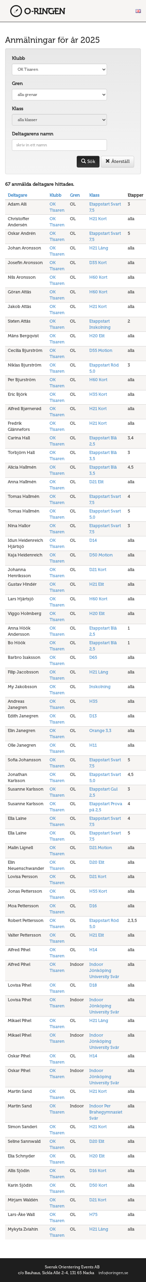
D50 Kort (98, 1185)
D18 (93, 985)
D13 (93, 715)
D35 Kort (98, 262)
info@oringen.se (113, 1272)
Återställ (117, 161)
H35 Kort (98, 394)
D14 (93, 540)
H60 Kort (98, 277)
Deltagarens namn (32, 134)
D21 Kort (97, 569)
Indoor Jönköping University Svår (104, 970)
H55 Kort (98, 891)
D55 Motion (100, 350)
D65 (93, 657)
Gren (17, 83)
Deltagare (17, 195)
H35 (93, 701)
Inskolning (100, 686)
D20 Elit (96, 862)
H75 (93, 1214)
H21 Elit (96, 584)
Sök (88, 161)
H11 (93, 745)
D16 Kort (97, 1170)
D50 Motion (101, 554)
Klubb (18, 58)
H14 (93, 949)
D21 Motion (100, 847)
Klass (17, 109)
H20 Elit (97, 335)
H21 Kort (98, 218)
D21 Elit (96, 481)
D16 (93, 905)
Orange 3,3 (100, 730)
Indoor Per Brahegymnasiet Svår (105, 1112)
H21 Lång (98, 247)
